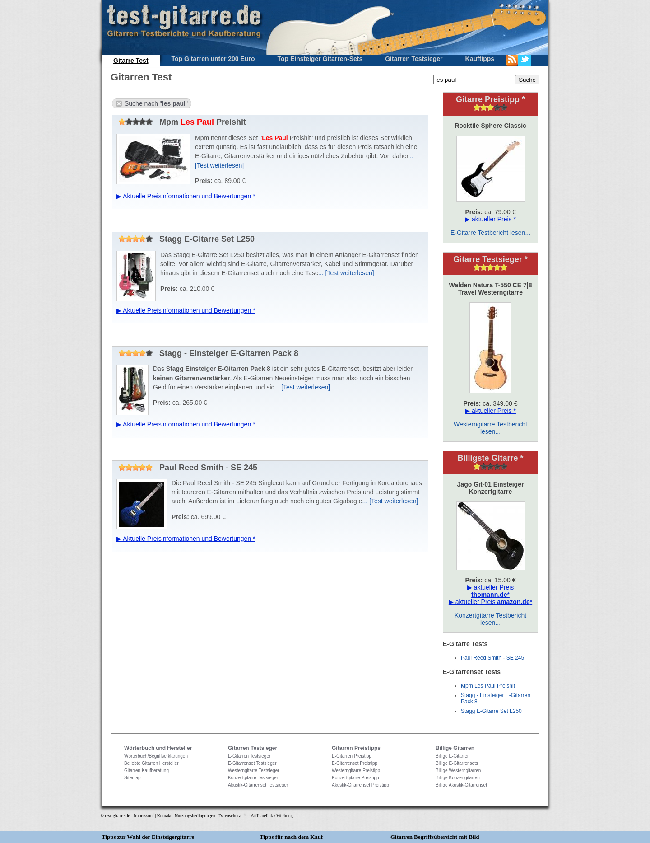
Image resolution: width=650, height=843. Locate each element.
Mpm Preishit (181, 121)
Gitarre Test (131, 60)
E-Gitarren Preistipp (351, 756)
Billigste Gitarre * (490, 458)
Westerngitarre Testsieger (253, 770)
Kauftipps (480, 58)
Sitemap (132, 777)
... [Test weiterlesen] (346, 272)
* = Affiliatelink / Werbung (268, 815)
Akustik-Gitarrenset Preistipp (360, 784)
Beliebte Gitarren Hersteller (151, 763)
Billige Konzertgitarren (458, 777)
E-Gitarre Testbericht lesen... (490, 232)
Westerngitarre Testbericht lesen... (490, 428)
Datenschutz (229, 815)
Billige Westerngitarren (458, 770)
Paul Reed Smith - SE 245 (186, 467)
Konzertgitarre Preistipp (355, 777)
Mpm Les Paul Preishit (488, 686)
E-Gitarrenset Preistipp (354, 763)
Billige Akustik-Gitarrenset (461, 784)
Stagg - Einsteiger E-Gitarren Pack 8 (207, 353)
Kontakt (164, 815)
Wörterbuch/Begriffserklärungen (156, 756)
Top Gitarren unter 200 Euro (213, 58)
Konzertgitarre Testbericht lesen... (490, 619)
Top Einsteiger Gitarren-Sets (319, 58)
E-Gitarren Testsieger (249, 756)
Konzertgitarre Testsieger (253, 777)
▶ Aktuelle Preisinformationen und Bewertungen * (185, 196)
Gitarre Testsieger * (490, 259)
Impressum (143, 815)
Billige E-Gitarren (453, 756)
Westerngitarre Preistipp (356, 770)
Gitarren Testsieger (413, 58)
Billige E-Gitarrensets (457, 763)
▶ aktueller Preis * (490, 219)
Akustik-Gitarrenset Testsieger (258, 784)
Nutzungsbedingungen (195, 815)
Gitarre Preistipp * (490, 99)
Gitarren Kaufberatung (146, 770)
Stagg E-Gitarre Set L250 (185, 239)
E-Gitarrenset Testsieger (252, 763)
